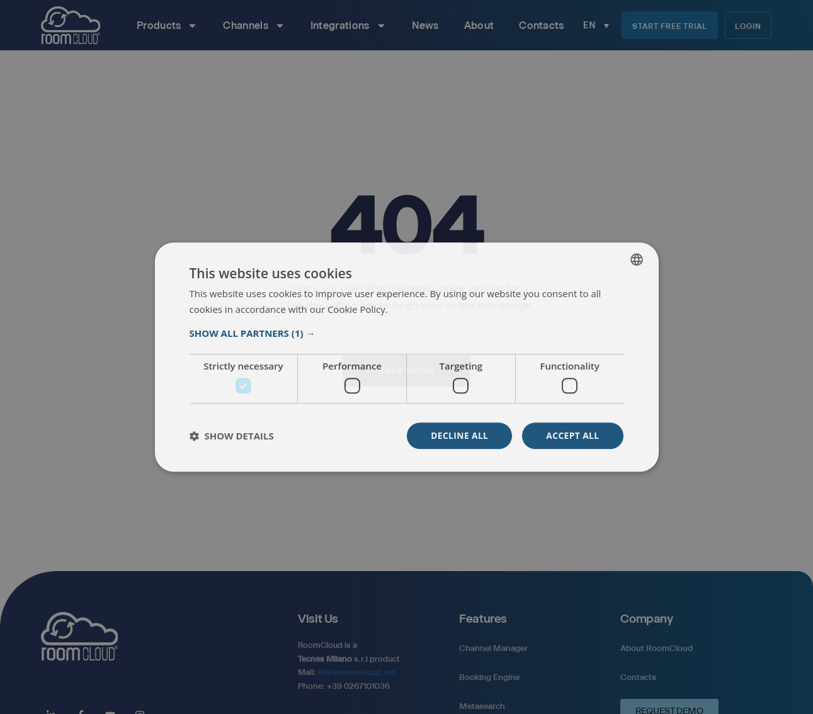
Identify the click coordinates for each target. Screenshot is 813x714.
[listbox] (636, 259)
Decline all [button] (458, 435)
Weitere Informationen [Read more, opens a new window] (436, 309)
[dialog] (407, 357)
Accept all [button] (572, 435)
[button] (407, 333)
